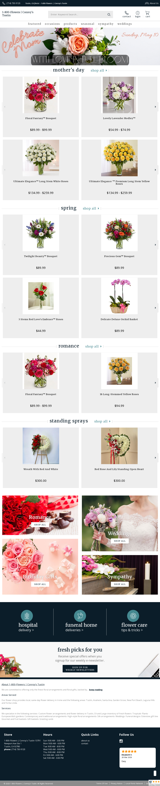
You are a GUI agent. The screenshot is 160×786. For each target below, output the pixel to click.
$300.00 (40, 481)
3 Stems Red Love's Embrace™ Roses (40, 319)
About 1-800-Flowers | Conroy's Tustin (23, 684)
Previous (4, 106)
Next (155, 106)
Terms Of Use (102, 783)
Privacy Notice (116, 783)
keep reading (95, 689)
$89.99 (41, 268)
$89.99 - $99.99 (41, 130)
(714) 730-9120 (13, 3)
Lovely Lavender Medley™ (119, 118)
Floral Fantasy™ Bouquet (40, 118)
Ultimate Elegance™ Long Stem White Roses (40, 181)
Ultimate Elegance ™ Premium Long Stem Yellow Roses (119, 182)
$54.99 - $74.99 (119, 130)
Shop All (97, 70)
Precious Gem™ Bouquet (119, 256)
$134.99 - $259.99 (41, 193)
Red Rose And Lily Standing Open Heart (119, 469)
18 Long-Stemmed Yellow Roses (119, 394)
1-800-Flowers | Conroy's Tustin (17, 14)
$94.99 (119, 406)
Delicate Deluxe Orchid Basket (119, 319)
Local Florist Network (134, 783)
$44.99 (41, 331)
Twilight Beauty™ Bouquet (41, 256)
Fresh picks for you (80, 654)
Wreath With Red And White (41, 469)
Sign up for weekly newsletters (80, 668)
